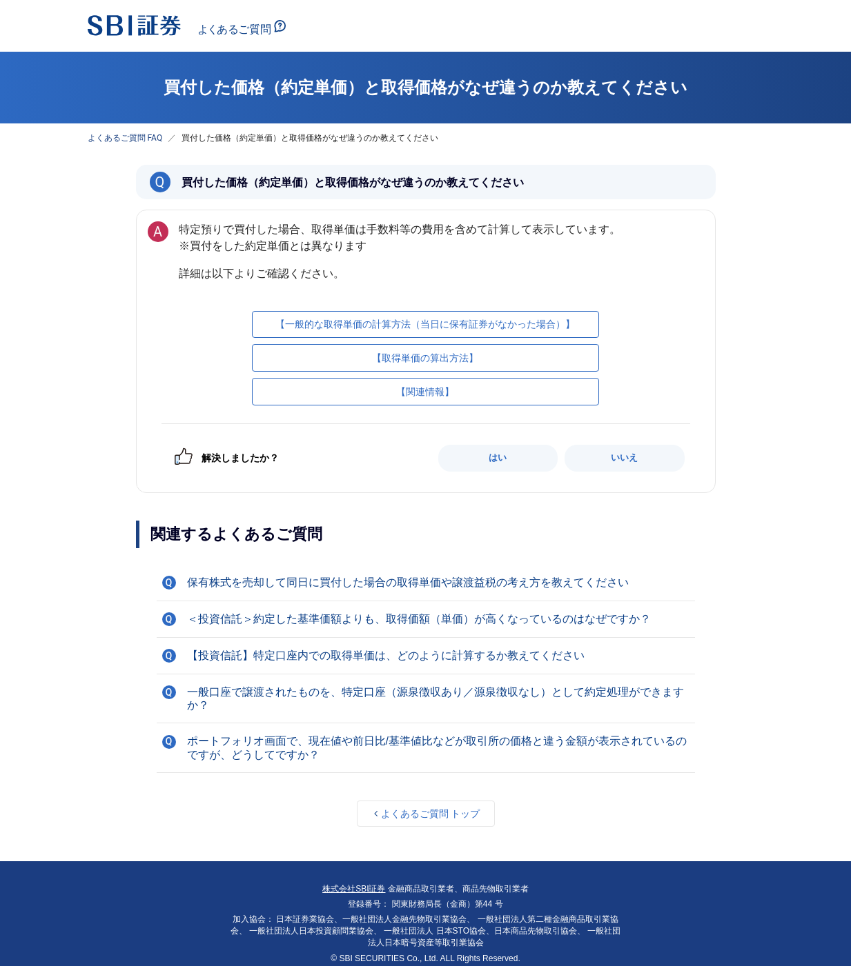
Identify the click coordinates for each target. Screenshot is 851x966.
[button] (426, 583)
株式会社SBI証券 (353, 889)
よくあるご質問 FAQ (125, 138)
